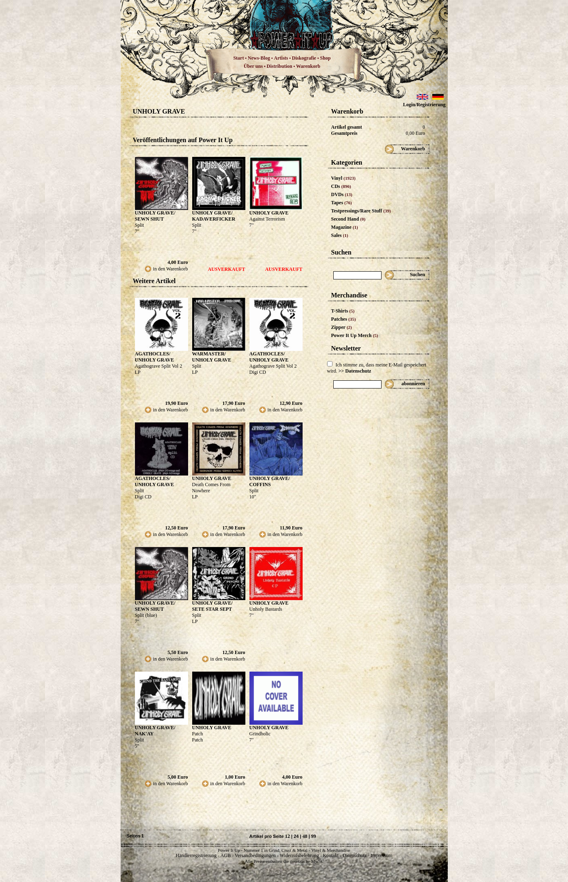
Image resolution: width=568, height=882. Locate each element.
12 (287, 836)
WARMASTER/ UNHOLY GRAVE (211, 357)
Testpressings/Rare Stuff (361, 211)
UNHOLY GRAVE (269, 213)
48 (305, 836)
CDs (341, 186)
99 (313, 836)
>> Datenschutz (355, 371)
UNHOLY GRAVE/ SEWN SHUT (155, 216)
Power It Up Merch (354, 335)
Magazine (344, 227)
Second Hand (348, 219)
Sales (339, 235)
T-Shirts (343, 311)
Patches (343, 319)
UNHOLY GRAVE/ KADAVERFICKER (214, 216)
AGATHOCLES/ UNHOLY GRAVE (154, 357)
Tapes (341, 202)
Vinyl (343, 178)
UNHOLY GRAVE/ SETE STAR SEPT (212, 606)
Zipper (341, 327)
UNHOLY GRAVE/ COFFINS (269, 481)
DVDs (341, 194)
